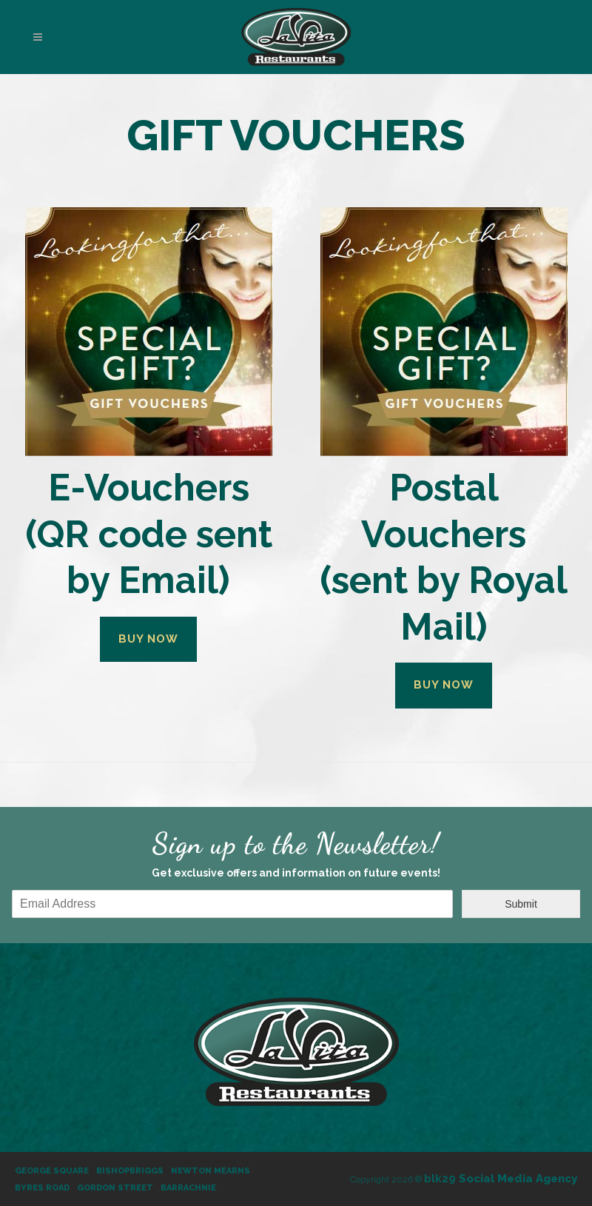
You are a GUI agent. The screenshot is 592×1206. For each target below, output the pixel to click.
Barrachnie (188, 1188)
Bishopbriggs (130, 1171)
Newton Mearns (210, 1171)
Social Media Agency (500, 1178)
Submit (521, 904)
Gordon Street (115, 1188)
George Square (52, 1171)
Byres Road (42, 1188)
